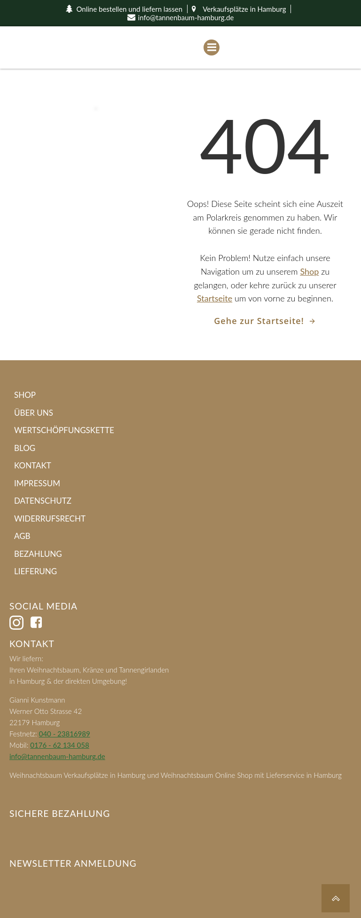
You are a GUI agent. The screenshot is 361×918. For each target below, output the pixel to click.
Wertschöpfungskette (64, 430)
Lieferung (35, 571)
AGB (22, 536)
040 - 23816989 (64, 733)
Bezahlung (38, 554)
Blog (24, 448)
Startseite (214, 298)
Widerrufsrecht (50, 518)
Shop (309, 271)
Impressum (37, 483)
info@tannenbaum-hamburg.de (57, 756)
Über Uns (33, 413)
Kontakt (32, 465)
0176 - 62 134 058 (59, 745)
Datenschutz (42, 501)
